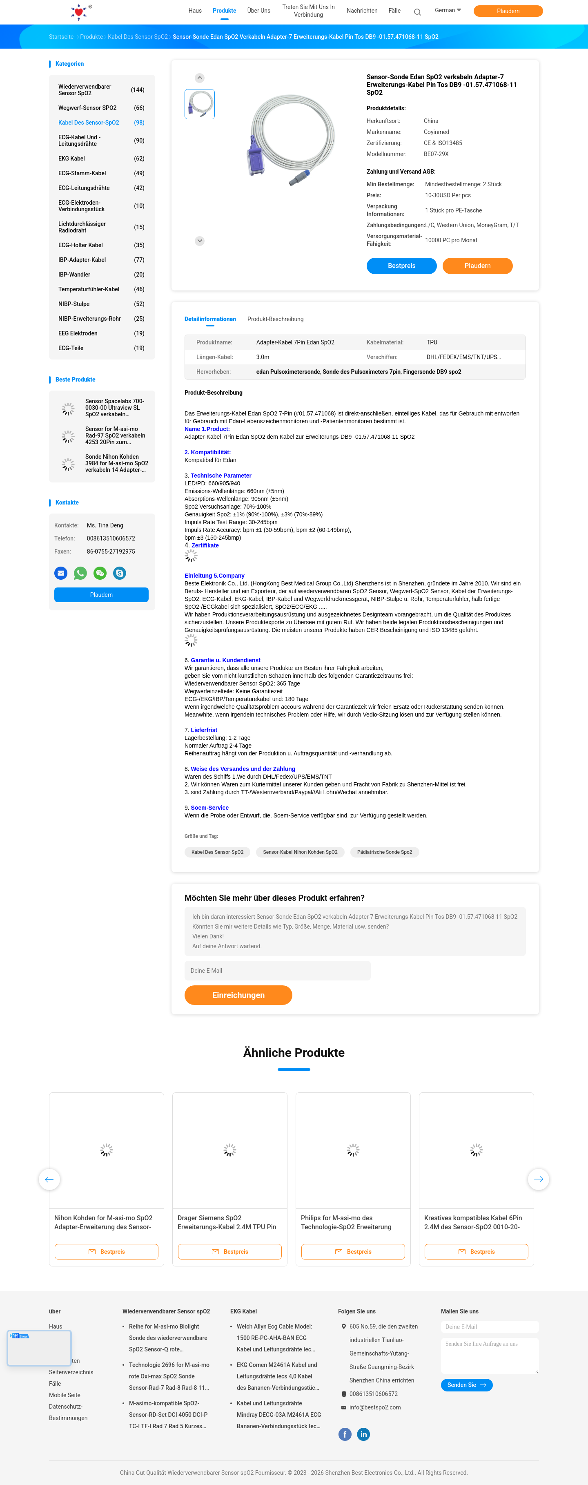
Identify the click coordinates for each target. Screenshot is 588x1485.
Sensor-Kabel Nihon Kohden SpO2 (300, 852)
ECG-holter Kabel (101, 245)
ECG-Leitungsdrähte (101, 188)
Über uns (60, 1349)
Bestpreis (402, 266)
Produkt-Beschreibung (275, 319)
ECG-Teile (101, 348)
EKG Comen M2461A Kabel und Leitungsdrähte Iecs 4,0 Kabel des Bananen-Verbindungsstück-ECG (278, 1377)
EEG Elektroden (101, 333)
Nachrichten (64, 1361)
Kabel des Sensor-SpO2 (101, 122)
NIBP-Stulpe (101, 304)
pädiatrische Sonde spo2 (384, 852)
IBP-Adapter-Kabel (101, 260)
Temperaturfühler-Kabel (101, 289)
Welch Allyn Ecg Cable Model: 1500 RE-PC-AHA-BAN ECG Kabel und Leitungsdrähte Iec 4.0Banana (274, 1339)
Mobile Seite (64, 1395)
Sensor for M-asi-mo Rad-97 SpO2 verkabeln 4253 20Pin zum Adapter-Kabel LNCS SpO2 (115, 435)
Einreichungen (238, 995)
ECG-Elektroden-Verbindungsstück (101, 205)
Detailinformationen (210, 319)
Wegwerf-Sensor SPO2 (101, 108)
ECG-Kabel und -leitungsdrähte (101, 140)
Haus (55, 1326)
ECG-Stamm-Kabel (101, 173)
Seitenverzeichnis (71, 1372)
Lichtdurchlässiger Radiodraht (101, 227)
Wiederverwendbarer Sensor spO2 (101, 89)
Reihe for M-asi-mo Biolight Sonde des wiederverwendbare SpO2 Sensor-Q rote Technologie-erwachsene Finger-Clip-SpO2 (171, 1339)
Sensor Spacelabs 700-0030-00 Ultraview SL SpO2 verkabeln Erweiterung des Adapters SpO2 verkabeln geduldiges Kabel (114, 408)
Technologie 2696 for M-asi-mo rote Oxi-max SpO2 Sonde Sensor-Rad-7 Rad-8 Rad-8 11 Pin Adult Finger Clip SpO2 (169, 1377)
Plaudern (508, 11)
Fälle (55, 1383)
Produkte (60, 1338)
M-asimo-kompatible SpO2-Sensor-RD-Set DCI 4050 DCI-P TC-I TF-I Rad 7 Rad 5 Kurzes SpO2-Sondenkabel (168, 1416)
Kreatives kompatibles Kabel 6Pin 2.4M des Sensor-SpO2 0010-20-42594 (473, 1227)
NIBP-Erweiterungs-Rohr (101, 319)
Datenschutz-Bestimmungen (68, 1412)
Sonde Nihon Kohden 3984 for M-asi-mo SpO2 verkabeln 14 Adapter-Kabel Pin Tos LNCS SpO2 (116, 463)
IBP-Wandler (101, 274)
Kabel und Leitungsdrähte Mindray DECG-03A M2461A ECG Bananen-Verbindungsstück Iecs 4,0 (279, 1416)
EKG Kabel (101, 158)
